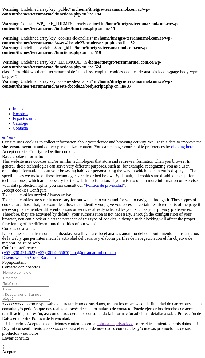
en (11, 137)
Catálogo (20, 123)
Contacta (20, 128)
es (4, 137)
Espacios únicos (26, 118)
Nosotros (20, 113)
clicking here (182, 147)
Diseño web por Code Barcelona (30, 257)
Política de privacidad (104, 185)
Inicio (18, 109)
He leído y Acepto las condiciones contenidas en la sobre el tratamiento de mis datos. (98, 325)
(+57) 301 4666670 (52, 252)
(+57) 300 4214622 (18, 252)
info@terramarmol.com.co (93, 252)
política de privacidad (114, 325)
